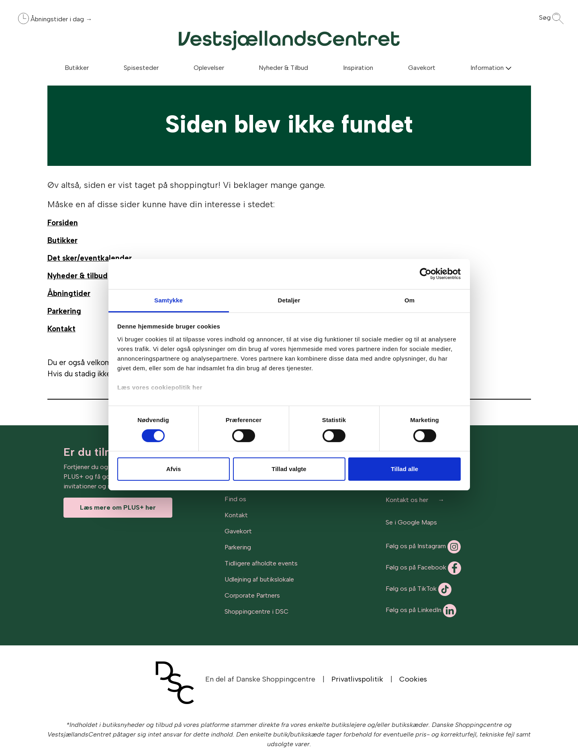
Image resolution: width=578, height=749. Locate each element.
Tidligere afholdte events (261, 563)
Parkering (238, 547)
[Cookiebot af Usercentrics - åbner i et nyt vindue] (425, 274)
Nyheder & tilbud (77, 275)
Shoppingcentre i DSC (256, 611)
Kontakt (236, 515)
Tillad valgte (289, 468)
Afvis (173, 468)
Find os (235, 499)
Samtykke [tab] (168, 299)
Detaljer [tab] (289, 299)
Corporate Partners (252, 595)
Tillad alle (404, 468)
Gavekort (238, 531)
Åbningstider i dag (58, 19)
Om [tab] (409, 299)
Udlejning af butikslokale (259, 579)
